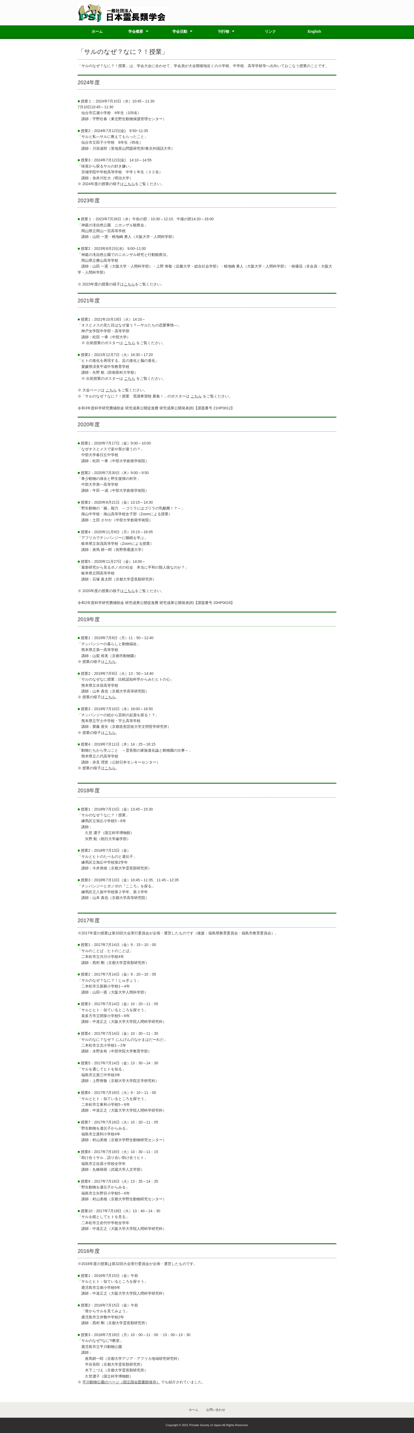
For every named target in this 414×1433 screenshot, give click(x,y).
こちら (129, 184)
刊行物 (223, 31)
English (314, 31)
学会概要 (135, 31)
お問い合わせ (215, 1410)
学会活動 (179, 31)
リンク (270, 31)
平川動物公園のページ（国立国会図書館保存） (121, 1382)
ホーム (97, 31)
